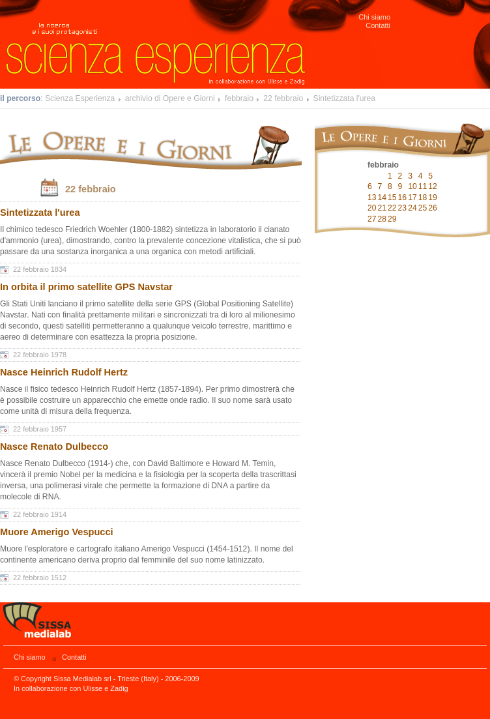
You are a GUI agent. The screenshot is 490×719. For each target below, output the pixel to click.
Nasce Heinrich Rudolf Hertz (64, 372)
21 (382, 208)
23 (402, 208)
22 (392, 208)
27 (372, 219)
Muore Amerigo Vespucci (56, 532)
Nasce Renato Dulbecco (54, 446)
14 (382, 197)
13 (372, 197)
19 (432, 197)
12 (432, 186)
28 (382, 219)
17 (412, 197)
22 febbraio (283, 98)
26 (432, 208)
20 (372, 208)
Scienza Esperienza (80, 98)
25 (422, 208)
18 (422, 197)
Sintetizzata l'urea (344, 98)
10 (412, 186)
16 (402, 197)
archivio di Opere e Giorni (170, 98)
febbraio (239, 98)
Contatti (378, 25)
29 (392, 219)
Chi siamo (374, 17)
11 (422, 186)
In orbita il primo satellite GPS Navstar (86, 287)
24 (412, 208)
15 (392, 197)
